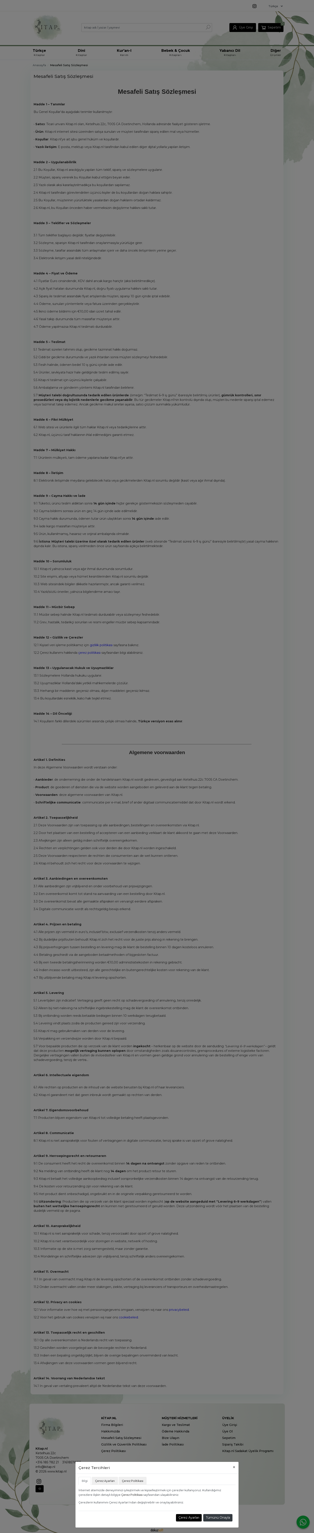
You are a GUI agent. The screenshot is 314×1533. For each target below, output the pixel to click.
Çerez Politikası (132, 1494)
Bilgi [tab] (85, 1481)
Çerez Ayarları (189, 1518)
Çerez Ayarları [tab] (105, 1481)
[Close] (234, 1467)
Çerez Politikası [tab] (132, 1481)
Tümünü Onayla (218, 1518)
